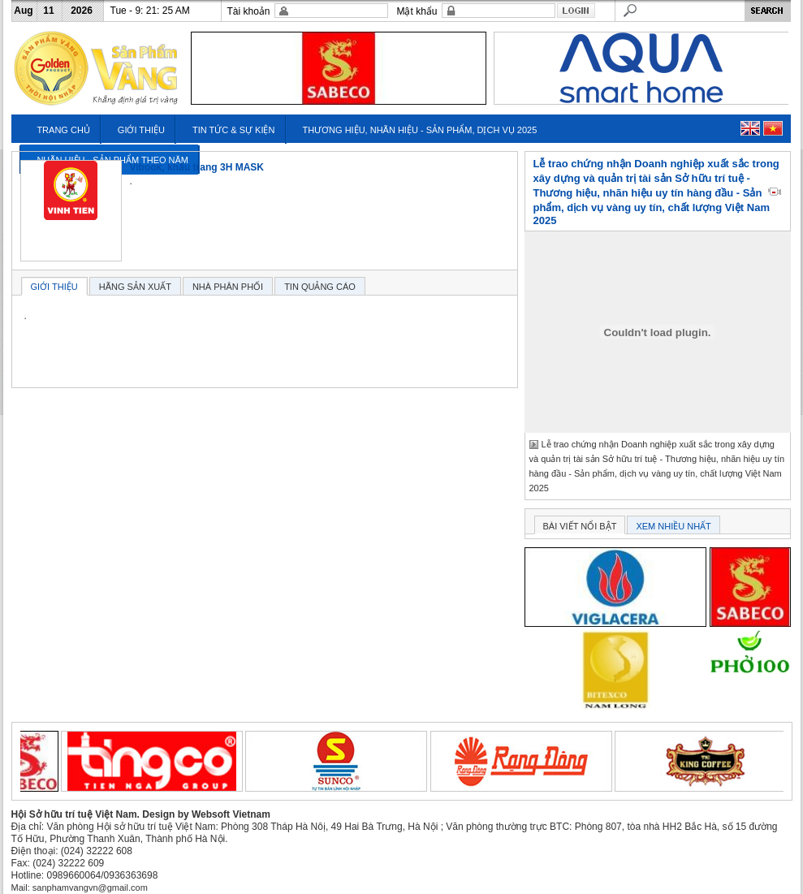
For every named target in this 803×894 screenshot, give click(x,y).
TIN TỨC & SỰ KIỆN (233, 130)
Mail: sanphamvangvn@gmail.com (79, 887)
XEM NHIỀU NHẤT (673, 526)
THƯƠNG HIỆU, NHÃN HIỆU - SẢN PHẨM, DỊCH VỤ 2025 (419, 130)
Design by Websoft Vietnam (206, 814)
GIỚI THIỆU (141, 130)
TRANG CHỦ (63, 130)
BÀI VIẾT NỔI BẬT (580, 526)
